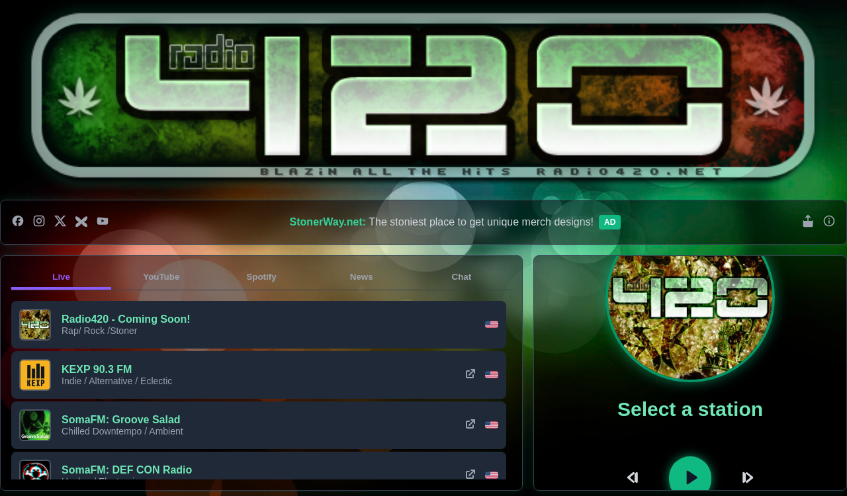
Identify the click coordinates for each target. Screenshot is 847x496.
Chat (462, 277)
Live (61, 277)
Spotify (261, 277)
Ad (609, 222)
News (361, 277)
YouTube (161, 277)
